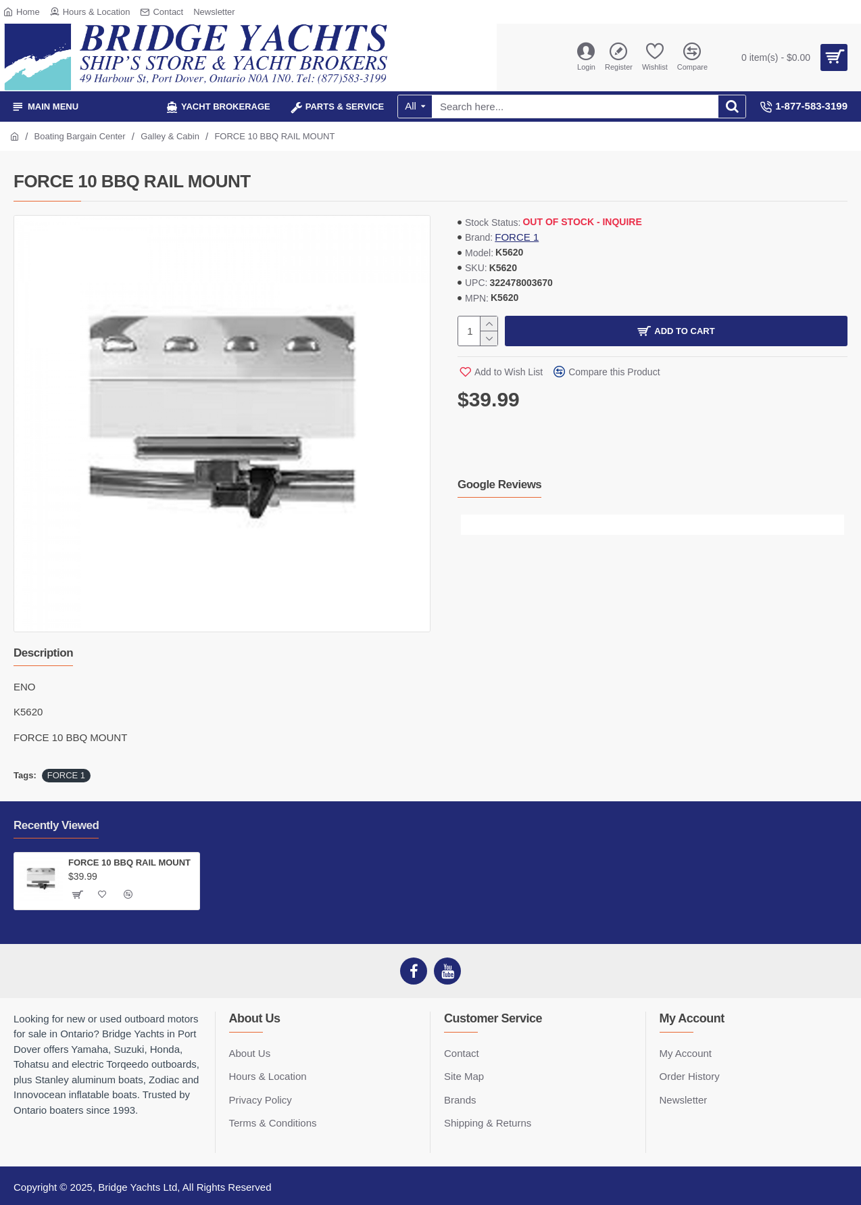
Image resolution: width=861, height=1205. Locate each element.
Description (43, 652)
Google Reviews (499, 484)
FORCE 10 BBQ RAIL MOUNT (129, 862)
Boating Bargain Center (80, 136)
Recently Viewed (56, 825)
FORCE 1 (517, 237)
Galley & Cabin (170, 136)
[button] (471, 525)
